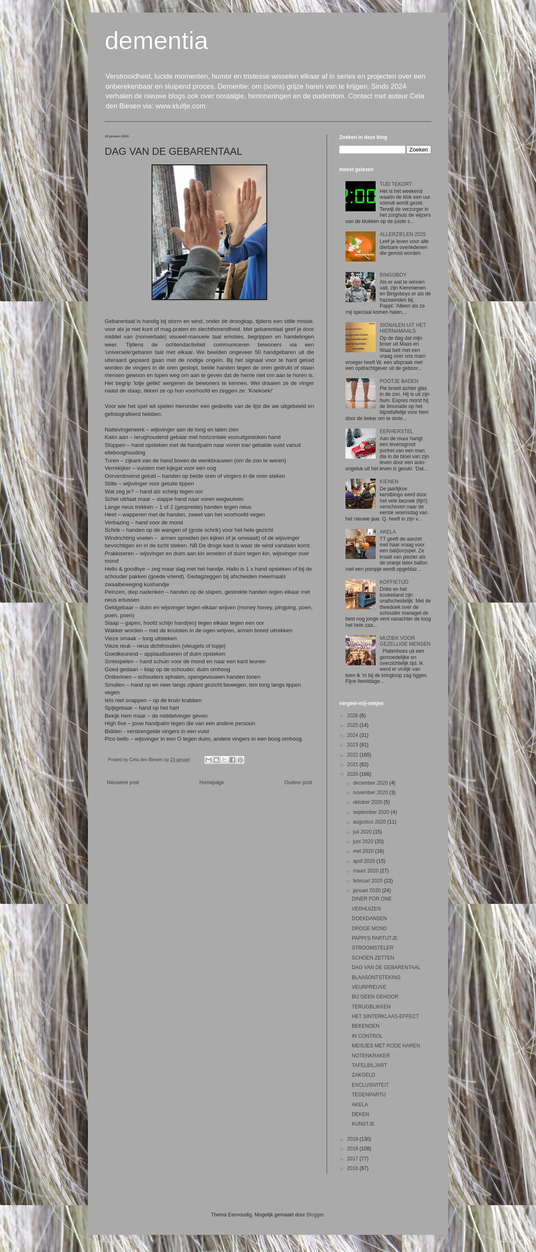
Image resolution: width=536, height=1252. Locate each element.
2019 (353, 1139)
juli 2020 (363, 832)
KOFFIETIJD (394, 582)
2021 (353, 764)
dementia (156, 40)
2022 (353, 755)
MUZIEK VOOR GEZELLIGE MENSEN (405, 641)
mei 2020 (364, 851)
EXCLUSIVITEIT (370, 1085)
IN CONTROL (367, 1036)
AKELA (388, 532)
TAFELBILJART (369, 1065)
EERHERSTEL (396, 431)
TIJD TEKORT (396, 184)
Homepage (211, 782)
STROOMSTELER (372, 948)
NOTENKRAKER (371, 1056)
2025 (353, 725)
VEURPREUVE (369, 987)
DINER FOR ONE (372, 899)
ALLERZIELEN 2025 (403, 234)
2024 (353, 735)
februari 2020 (368, 881)
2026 (353, 715)
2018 (353, 1149)
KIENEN (389, 482)
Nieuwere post (123, 782)
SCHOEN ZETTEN (373, 958)
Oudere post (298, 782)
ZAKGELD (363, 1075)
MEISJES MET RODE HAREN (386, 1046)
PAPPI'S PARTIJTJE (375, 938)
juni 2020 (364, 841)
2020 (353, 774)
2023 (353, 745)
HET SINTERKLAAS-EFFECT (385, 1016)
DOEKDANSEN (369, 918)
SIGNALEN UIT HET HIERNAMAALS (403, 328)
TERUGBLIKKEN (371, 1007)
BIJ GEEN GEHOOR (375, 997)
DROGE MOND (369, 928)
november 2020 (371, 792)
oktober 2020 (368, 802)
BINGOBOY (393, 275)
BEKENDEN (365, 1026)
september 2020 (372, 812)
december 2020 (371, 783)
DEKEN (360, 1114)
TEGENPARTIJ (369, 1095)
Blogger (315, 1215)
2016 (353, 1168)
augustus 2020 (370, 822)
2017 (353, 1159)
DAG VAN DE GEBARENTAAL (386, 967)
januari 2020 (367, 890)
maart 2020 (366, 871)
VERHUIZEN (366, 909)
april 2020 (364, 861)
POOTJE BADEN (399, 381)
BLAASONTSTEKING (376, 977)
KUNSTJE (363, 1124)
